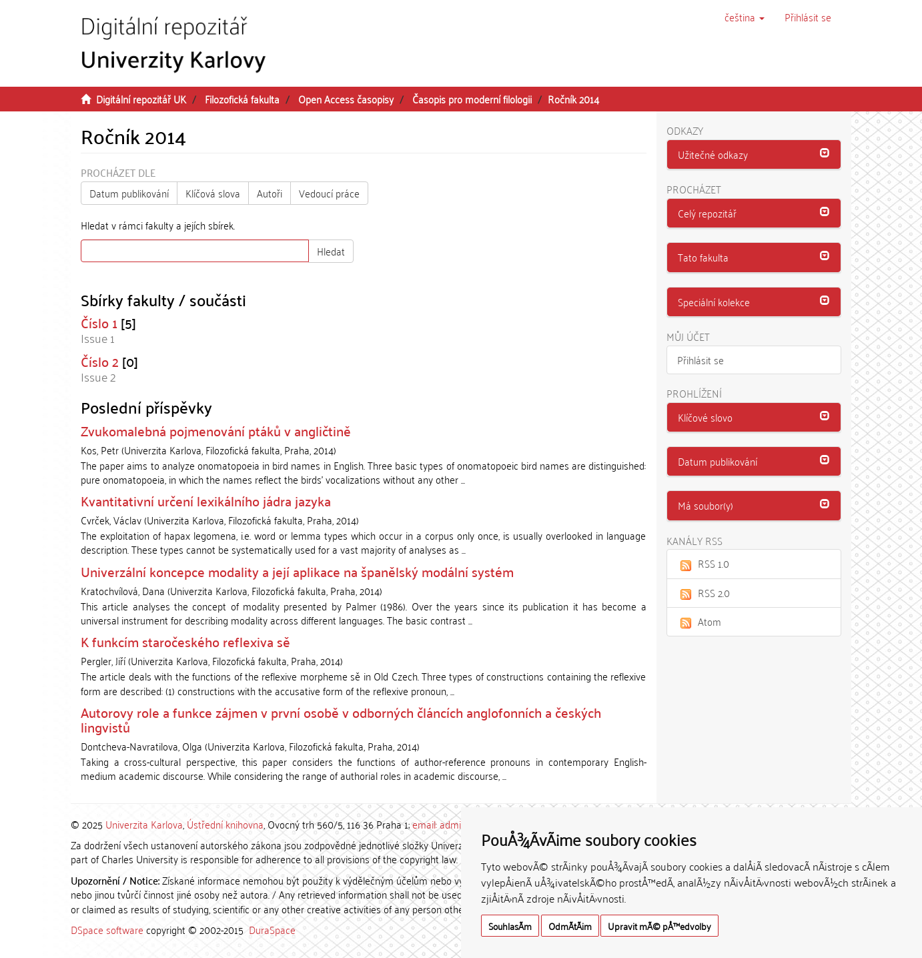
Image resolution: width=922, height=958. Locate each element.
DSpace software (107, 929)
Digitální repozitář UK (141, 98)
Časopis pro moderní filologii (472, 98)
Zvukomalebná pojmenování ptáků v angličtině (216, 430)
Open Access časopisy (346, 98)
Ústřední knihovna (225, 824)
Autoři (269, 192)
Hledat (331, 251)
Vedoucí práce (329, 192)
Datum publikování (129, 192)
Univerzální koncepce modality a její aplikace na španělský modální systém (297, 571)
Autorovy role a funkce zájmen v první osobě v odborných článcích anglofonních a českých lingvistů (341, 719)
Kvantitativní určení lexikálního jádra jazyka (206, 500)
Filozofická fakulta (242, 98)
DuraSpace (272, 929)
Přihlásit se (700, 359)
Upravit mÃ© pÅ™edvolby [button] (659, 925)
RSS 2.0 (703, 592)
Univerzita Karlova (144, 824)
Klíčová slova (212, 192)
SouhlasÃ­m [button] (510, 925)
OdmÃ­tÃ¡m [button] (570, 925)
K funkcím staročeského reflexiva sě (185, 641)
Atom (699, 621)
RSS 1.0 (703, 563)
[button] (745, 16)
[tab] (754, 154)
